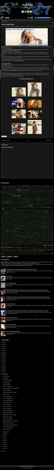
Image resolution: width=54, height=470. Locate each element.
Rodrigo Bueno (3, 239)
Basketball (3, 191)
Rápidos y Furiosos (5, 236)
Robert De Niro (32, 238)
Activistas (19, 185)
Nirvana (42, 229)
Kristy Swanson (24, 218)
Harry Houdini (10, 211)
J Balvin (24, 214)
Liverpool (51, 220)
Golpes (12, 210)
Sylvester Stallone (28, 244)
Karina (12, 217)
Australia (51, 189)
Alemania (4, 186)
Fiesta (11, 207)
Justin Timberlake (6, 217)
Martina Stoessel (29, 224)
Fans (38, 206)
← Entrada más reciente (6, 140)
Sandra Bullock (11, 240)
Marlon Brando (18, 224)
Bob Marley (43, 191)
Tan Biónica (36, 244)
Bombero (48, 191)
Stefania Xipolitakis (39, 243)
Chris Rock (28, 197)
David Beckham (28, 200)
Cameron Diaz (46, 193)
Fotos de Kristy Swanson (8, 398)
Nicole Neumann (32, 229)
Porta (41, 234)
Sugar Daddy (16, 244)
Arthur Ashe (34, 189)
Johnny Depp (16, 216)
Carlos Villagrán (30, 194)
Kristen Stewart (19, 218)
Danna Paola (18, 200)
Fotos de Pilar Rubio (7, 390)
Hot (12, 213)
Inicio (3, 16)
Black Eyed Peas (38, 191)
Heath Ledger (22, 211)
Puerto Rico (20, 235)
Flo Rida (15, 207)
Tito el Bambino (35, 245)
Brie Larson (20, 193)
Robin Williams (48, 238)
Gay (31, 209)
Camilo (5, 194)
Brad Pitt (5, 193)
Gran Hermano (19, 210)
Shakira (22, 241)
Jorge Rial (25, 216)
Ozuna (47, 231)
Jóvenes (28, 216)
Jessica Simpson (33, 215)
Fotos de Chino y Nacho (11, 324)
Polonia (37, 234)
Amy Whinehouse (8, 188)
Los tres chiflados (6, 221)
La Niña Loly (46, 218)
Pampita (27, 232)
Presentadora (50, 234)
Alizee (32, 186)
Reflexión (24, 237)
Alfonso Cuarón (25, 186)
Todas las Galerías (42, 20)
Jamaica (39, 214)
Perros (43, 233)
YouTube (26, 251)
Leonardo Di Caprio (32, 220)
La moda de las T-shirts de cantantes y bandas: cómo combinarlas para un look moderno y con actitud (27, 310)
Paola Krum (31, 232)
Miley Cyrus (20, 227)
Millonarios (31, 227)
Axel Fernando (10, 190)
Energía (14, 204)
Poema (31, 234)
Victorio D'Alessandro (4, 250)
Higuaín (30, 211)
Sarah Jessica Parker (22, 240)
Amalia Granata (46, 186)
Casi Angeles (3, 195)
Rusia (38, 239)
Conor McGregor (45, 198)
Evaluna (52, 204)
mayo (4, 440)
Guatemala (27, 210)
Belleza (19, 191)
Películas (36, 233)
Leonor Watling (37, 220)
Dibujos (18, 202)
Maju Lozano (25, 222)
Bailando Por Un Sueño (22, 190)
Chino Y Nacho (20, 197)
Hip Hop (39, 211)
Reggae (28, 236)
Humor (32, 212)
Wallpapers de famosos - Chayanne (10, 392)
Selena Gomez (38, 240)
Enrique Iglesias (21, 204)
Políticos (34, 234)
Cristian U (20, 199)
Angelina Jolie (34, 188)
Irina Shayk (10, 214)
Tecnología (51, 244)
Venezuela (39, 249)
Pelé (33, 233)
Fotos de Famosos (27, 4)
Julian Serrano (38, 216)
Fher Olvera (8, 207)
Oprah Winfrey (35, 231)
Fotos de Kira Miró (6, 382)
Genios (33, 209)
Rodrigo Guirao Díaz (9, 239)
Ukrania (9, 249)
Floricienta (34, 207)
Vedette (35, 249)
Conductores (40, 198)
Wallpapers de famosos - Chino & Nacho (11, 388)
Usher (26, 249)
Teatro (49, 244)
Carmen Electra (35, 194)
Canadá (8, 194)
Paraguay (37, 232)
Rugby (36, 239)
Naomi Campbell (23, 228)
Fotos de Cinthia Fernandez (8, 427)
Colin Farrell (15, 198)
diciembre (5, 374)
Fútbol (14, 209)
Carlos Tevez (25, 194)
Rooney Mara (31, 239)
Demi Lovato (48, 200)
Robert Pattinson (43, 238)
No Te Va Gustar (46, 229)
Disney (38, 202)
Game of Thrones (20, 209)
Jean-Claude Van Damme (5, 215)
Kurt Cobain (33, 218)
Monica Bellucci (48, 227)
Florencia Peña (23, 207)
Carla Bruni (17, 194)
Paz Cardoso (30, 233)
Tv (1, 249)
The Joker (24, 245)
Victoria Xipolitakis (49, 249)
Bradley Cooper (9, 193)
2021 (3, 352)
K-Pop (10, 217)
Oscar (45, 231)
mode (40, 227)
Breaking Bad (16, 193)
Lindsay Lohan (42, 220)
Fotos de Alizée (6, 394)
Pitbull (26, 234)
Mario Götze (8, 224)
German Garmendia (47, 209)
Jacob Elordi (35, 214)
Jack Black (27, 214)
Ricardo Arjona (8, 238)
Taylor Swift (46, 244)
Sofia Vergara (6, 243)
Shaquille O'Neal (27, 241)
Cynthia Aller (47, 199)
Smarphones (51, 241)
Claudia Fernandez (7, 198)
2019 (3, 356)
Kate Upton (21, 217)
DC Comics (41, 200)
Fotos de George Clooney (8, 412)
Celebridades (17, 20)
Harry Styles (15, 211)
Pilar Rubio (20, 234)
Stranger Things (4, 244)
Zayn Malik (38, 251)
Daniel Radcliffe (8, 200)
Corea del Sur (51, 198)
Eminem (46, 203)
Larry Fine (11, 220)
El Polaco (18, 203)
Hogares (49, 211)
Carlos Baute (21, 194)
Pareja (44, 232)
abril (4, 442)
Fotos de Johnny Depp (7, 396)
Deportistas (7, 202)
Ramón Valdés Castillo (46, 235)
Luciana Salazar (22, 221)
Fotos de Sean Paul (7, 404)
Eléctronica (26, 203)
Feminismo (45, 206)
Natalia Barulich (36, 228)
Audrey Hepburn (47, 189)
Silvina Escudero (37, 241)
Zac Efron (30, 251)
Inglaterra (47, 213)
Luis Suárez (48, 221)
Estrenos (46, 204)
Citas (50, 197)
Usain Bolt (23, 249)
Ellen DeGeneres (30, 203)
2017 (7, 185)
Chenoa (5, 197)
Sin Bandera (47, 241)
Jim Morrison (44, 215)
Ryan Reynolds (46, 239)
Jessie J (37, 215)
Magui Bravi (20, 222)
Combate (22, 198)
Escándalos (30, 204)
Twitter (6, 249)
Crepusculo (11, 199)
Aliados (29, 186)
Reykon (5, 238)
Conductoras (35, 198)
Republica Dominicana (46, 236)
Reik (34, 236)
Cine (39, 197)
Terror (10, 245)
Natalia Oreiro (41, 228)
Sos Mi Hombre (23, 243)
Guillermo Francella (32, 210)
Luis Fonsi (44, 221)
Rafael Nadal (35, 235)
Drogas (49, 202)
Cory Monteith (7, 199)
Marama (44, 222)
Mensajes (20, 225)
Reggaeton (31, 237)
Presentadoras (3, 235)
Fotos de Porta (9, 276)
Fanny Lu (35, 206)
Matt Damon (48, 224)
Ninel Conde (37, 229)
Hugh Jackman (20, 212)
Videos (13, 250)
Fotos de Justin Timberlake (8, 423)
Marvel (33, 224)
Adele (35, 185)
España (22, 20)
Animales (46, 188)
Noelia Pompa (3, 231)
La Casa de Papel (41, 218)
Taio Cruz (32, 244)
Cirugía (48, 197)
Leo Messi (27, 220)
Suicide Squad (20, 244)
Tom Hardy (31, 247)
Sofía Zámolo (11, 243)
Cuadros (30, 199)
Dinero (33, 202)
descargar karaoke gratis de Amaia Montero (11, 50)
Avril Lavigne (5, 190)
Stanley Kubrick (32, 243)
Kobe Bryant (15, 218)
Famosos (30, 206)
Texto (12, 245)
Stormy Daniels (50, 243)
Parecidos (41, 232)
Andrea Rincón (20, 188)
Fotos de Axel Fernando (7, 380)
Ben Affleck (23, 191)
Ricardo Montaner (18, 238)
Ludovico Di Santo (39, 221)
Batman (6, 191)
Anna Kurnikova (50, 188)
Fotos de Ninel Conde (7, 402)
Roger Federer (14, 239)
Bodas (46, 191)
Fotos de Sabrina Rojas (7, 386)
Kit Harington (10, 218)
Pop (31, 20)
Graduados (14, 210)
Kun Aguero (29, 218)
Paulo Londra (26, 233)
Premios (47, 234)
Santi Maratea (16, 240)
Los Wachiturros (17, 221)
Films (13, 207)
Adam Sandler (31, 185)
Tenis (8, 245)
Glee (5, 210)
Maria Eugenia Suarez (31, 223)
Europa (49, 204)
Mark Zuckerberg (13, 224)
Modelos (43, 227)
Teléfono (2, 245)
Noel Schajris (51, 229)
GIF (50, 209)
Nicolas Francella (26, 229)
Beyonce (30, 191)
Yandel (16, 251)
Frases (9, 209)
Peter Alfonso (46, 233)
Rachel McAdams (25, 235)
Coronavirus (2, 199)
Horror (10, 212)
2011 (3, 373)
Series (11, 241)
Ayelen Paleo (15, 190)
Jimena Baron (49, 215)
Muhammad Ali (9, 228)
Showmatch (32, 241)
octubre (4, 378)
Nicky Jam (17, 229)
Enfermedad (17, 204)
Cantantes (13, 20)
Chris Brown (24, 197)
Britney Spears (25, 193)
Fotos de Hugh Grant (7, 429)
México (26, 225)
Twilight (3, 249)
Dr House (46, 202)
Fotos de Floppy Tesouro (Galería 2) (10, 425)
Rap (1, 236)
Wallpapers (41, 250)
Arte (31, 189)
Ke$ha (40, 217)
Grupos (23, 210)
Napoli (28, 228)
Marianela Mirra (44, 223)
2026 (3, 342)
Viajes (45, 249)
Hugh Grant (15, 212)
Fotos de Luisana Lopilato (11, 317)
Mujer (13, 228)
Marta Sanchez (23, 224)
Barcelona (51, 190)
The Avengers (18, 245)
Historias (45, 211)
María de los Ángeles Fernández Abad (14, 223)
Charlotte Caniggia (49, 195)
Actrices (27, 185)
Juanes (30, 216)
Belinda (17, 191)
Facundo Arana (16, 206)
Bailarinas (30, 190)
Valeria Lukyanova (31, 249)
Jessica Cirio (29, 215)
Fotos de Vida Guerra (7, 406)
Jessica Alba (21, 215)
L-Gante (37, 218)
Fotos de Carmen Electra (8, 418)
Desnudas (12, 202)
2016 (3, 363)
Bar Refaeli (44, 190)
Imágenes (43, 212)
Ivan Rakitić (21, 214)
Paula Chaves (17, 233)
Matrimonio (44, 224)
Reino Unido (37, 236)
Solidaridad (19, 243)
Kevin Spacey (49, 217)
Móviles (4, 228)
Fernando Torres (3, 207)
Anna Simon (3, 189)
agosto (4, 434)
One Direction (31, 231)
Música (15, 228)
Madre (8, 222)
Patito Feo (5, 233)
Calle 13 (38, 193)
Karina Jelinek (16, 217)
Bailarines (33, 190)
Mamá (31, 222)
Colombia (19, 198)
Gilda (52, 209)
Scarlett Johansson (29, 240)
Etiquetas (9, 256)
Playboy (28, 234)
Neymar (10, 229)
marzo (4, 444)
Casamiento (49, 194)
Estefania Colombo (42, 204)
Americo (2, 188)
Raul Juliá (10, 236)
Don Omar (43, 202)
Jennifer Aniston (11, 215)
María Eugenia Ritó (24, 223)
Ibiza (38, 212)
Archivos (15, 256)
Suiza (24, 244)
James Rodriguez (43, 214)
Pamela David (23, 232)
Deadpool (44, 200)
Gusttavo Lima (48, 210)
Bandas (40, 190)
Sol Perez (15, 243)
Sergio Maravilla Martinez (5, 241)
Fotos (29, 20)
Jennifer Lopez (16, 215)
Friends (11, 209)
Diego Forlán (22, 202)
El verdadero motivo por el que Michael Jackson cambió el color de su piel (21, 269)
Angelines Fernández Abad (40, 188)
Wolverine (2, 251)
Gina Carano (3, 210)
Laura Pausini (18, 220)
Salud (4, 240)
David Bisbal (33, 200)
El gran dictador (14, 203)
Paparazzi (34, 232)
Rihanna (28, 238)
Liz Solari (2, 221)
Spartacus (28, 243)
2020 (11, 185)
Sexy (20, 241)
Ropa (34, 239)
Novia (18, 231)
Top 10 (42, 247)
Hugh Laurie (25, 212)
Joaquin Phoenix (5, 216)
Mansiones (40, 222)
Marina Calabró (3, 224)
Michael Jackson (48, 225)
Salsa (1, 240)
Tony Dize (39, 247)
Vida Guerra (9, 250)
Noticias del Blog (13, 231)
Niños (40, 229)
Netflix (2, 229)
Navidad (45, 228)
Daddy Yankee (51, 199)
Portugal (43, 234)
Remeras (41, 236)
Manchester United (36, 222)
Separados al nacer (44, 240)
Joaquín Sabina (10, 216)
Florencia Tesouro (29, 207)
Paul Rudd (8, 233)
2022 (13, 185)
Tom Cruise (24, 247)
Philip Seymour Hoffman (9, 234)
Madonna (5, 222)
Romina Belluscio (26, 239)
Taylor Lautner (41, 244)
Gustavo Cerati (42, 210)
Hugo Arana (29, 212)
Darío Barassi (23, 200)
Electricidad (22, 203)
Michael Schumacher (6, 227)
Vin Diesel (18, 250)
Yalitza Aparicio (12, 251)
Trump (50, 247)
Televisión (5, 245)
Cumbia (37, 199)
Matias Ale (40, 224)
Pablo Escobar (7, 232)
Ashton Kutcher (38, 189)
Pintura (23, 234)
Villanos (15, 250)
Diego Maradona (28, 202)
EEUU (4, 203)
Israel (16, 214)
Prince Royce (8, 235)
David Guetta (38, 200)
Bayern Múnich (10, 191)
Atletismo (42, 189)
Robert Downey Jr (38, 238)
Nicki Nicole (13, 229)
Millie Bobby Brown (25, 227)
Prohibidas (12, 235)
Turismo (52, 247)
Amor (5, 188)
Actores (23, 185)
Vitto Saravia (36, 250)
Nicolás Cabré (21, 229)
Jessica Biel (25, 215)
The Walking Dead (30, 245)
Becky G (14, 191)
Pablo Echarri (3, 232)
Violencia (22, 250)
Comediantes (27, 198)
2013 (3, 185)
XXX (8, 251)
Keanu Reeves (44, 217)
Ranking (51, 235)
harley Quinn (6, 211)
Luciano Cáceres (28, 221)
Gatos (30, 209)
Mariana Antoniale (38, 223)
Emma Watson (10, 204)
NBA (48, 228)
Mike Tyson (16, 227)
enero (4, 448)
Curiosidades (41, 199)
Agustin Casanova (46, 185)
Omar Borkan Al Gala (24, 231)
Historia (42, 211)
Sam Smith (7, 240)
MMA (36, 227)
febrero (4, 446)
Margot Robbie (5, 223)
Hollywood (6, 213)
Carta (46, 194)
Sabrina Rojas (51, 239)
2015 (5, 185)
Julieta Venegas (48, 216)
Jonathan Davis (20, 216)
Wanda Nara (45, 250)
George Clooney (37, 209)
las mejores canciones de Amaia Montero (16, 49)
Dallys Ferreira (3, 200)
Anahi (17, 188)
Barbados (47, 190)
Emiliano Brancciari (41, 203)
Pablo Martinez (12, 232)
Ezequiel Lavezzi (10, 206)
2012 (3, 371)
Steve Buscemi (45, 243)
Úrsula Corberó (15, 249)
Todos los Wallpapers (17, 247)
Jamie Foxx (48, 214)
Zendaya (41, 251)
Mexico (23, 226)
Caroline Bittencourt (42, 194)
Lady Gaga (50, 218)
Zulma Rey (44, 251)
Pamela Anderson (18, 232)
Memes (16, 225)
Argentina (18, 189)
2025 (17, 185)
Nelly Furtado (51, 228)
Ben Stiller (27, 191)
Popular (3, 256)
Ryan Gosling (42, 239)
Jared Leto (51, 214)
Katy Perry (36, 217)
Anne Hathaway (7, 189)
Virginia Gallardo (31, 250)
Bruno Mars (30, 193)
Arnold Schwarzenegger (25, 189)
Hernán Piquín (26, 211)
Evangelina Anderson (4, 206)
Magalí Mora (11, 222)
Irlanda (13, 214)
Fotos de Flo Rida (6, 384)
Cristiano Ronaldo (25, 199)
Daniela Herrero (13, 200)
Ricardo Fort (13, 238)
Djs (40, 202)
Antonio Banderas (13, 189)
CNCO (11, 198)
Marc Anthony (48, 222)
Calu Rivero (42, 193)
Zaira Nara (34, 251)
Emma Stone (5, 204)
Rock (52, 238)
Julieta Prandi (44, 216)
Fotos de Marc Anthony (7, 416)
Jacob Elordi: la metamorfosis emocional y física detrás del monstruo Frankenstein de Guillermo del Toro (28, 297)
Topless (45, 247)
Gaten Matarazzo (26, 209)
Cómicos (31, 198)
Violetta (25, 250)
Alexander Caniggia (13, 186)
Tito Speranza (41, 245)
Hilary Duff (35, 211)
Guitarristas (38, 210)
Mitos (34, 227)
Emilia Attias (36, 203)
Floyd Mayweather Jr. (39, 207)
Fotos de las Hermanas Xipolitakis (13, 331)
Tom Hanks (28, 247)
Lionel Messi (47, 220)
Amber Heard (51, 186)
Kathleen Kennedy (26, 217)
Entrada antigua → (49, 140)
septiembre (5, 432)
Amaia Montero (7, 20)
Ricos (26, 238)
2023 (3, 348)
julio (4, 436)
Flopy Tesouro (19, 207)
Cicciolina (36, 197)
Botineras (51, 191)
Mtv (6, 228)
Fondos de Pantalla (46, 207)
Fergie (52, 206)
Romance (18, 239)
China (16, 197)
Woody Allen (6, 251)
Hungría (35, 212)
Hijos (32, 211)
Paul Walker (13, 233)
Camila (50, 193)
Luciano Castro (33, 221)
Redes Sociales (19, 236)
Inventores (6, 214)
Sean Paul (34, 240)
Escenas (34, 204)
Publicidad (15, 235)
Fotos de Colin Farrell (7, 408)
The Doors (21, 245)
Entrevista (26, 204)
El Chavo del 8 (9, 203)
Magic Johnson (16, 222)
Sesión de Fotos (15, 241)
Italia (18, 214)
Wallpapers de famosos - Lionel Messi (10, 421)
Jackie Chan (31, 214)
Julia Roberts (34, 216)
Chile (14, 197)
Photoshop (16, 234)
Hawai (18, 211)
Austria (2, 190)
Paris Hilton (47, 232)
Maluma (28, 222)
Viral (27, 250)
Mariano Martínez (50, 223)
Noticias (7, 231)
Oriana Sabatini (41, 231)
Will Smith (49, 250)
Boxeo (2, 193)
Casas (52, 194)
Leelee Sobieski (23, 220)
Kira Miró (6, 218)
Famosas (25, 20)
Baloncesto (37, 190)
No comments (49, 26)
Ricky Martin (23, 238)
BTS (33, 193)
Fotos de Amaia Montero (7, 24)
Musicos (19, 228)
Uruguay (19, 249)
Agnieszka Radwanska (39, 185)
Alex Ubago (8, 186)
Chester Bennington (10, 197)
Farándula (41, 206)
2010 (3, 451)
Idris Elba (40, 212)
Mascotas (36, 224)
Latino (14, 220)
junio (4, 438)
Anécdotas (29, 188)
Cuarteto (33, 199)
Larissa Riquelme (6, 220)
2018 (9, 185)
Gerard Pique (42, 209)
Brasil (13, 193)
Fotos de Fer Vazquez (10, 304)
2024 (15, 185)
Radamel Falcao (30, 235)
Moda (38, 227)
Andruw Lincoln (25, 188)
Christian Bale (32, 197)
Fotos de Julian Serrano (11, 283)
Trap (47, 247)
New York (4, 229)
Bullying (35, 193)
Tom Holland (36, 247)
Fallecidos (21, 206)
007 (1, 185)
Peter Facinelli (51, 233)
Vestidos (42, 249)
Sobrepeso (2, 243)
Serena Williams (50, 240)
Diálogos (15, 202)
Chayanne (2, 197)
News (7, 229)
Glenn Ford (8, 210)
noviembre (5, 376)
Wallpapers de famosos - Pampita (9, 414)
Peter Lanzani (3, 234)
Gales (16, 209)
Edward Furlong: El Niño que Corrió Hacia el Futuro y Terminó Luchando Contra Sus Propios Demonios (27, 290)
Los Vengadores (12, 221)
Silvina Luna (42, 241)
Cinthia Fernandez (43, 197)
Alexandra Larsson (20, 186)
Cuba (35, 199)
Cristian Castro (16, 199)
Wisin (52, 250)
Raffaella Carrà (40, 235)
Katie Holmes (32, 217)
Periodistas (39, 233)
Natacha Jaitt (31, 228)
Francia (6, 209)
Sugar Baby (11, 244)
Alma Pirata (36, 186)
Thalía (14, 245)
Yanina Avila (19, 251)
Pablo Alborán (51, 231)
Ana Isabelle (14, 188)
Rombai (21, 239)
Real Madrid (14, 236)
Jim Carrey (40, 215)
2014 (3, 367)
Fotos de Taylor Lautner (7, 400)
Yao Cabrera (23, 251)
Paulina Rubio (21, 233)
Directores (35, 202)
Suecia (8, 244)
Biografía (33, 191)
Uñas (12, 249)
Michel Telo (12, 227)
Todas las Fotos (35, 20)
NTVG (20, 231)
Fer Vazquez (49, 206)
